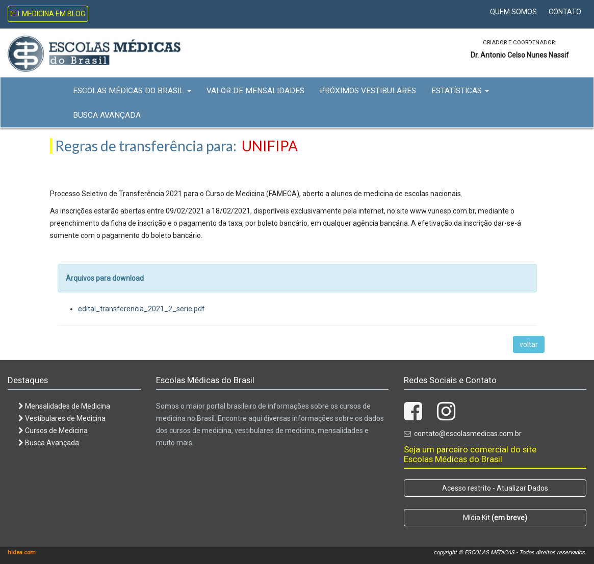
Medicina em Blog (48, 14)
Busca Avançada (107, 115)
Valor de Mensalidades (255, 90)
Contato (565, 12)
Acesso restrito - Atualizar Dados (495, 488)
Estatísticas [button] (460, 90)
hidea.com (22, 552)
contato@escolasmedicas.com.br (468, 433)
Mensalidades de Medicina (64, 406)
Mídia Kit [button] (495, 518)
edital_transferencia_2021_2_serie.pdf (141, 309)
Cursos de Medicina (53, 430)
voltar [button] (529, 344)
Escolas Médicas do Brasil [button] (132, 90)
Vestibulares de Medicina (62, 418)
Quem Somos (513, 12)
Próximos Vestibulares (368, 90)
